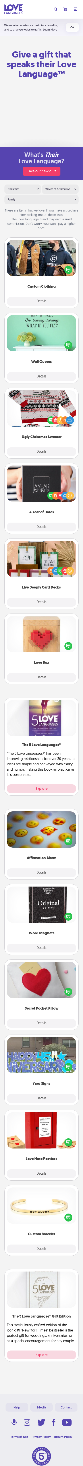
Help (17, 1407)
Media (41, 1407)
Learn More (50, 29)
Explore (42, 788)
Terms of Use (19, 1437)
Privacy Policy (41, 1437)
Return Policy (63, 1437)
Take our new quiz (41, 171)
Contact (66, 1407)
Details (41, 301)
